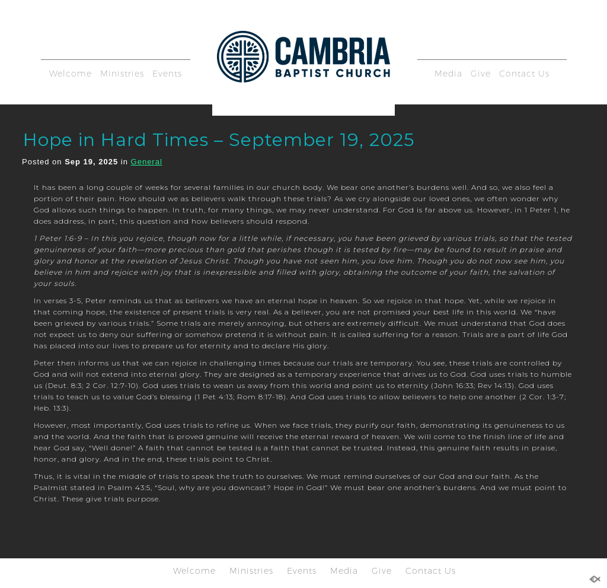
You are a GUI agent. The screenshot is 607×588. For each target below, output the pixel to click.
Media (448, 73)
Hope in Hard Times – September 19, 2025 (218, 140)
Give (481, 73)
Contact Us (524, 73)
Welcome (70, 73)
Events (167, 73)
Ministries (122, 73)
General (146, 161)
